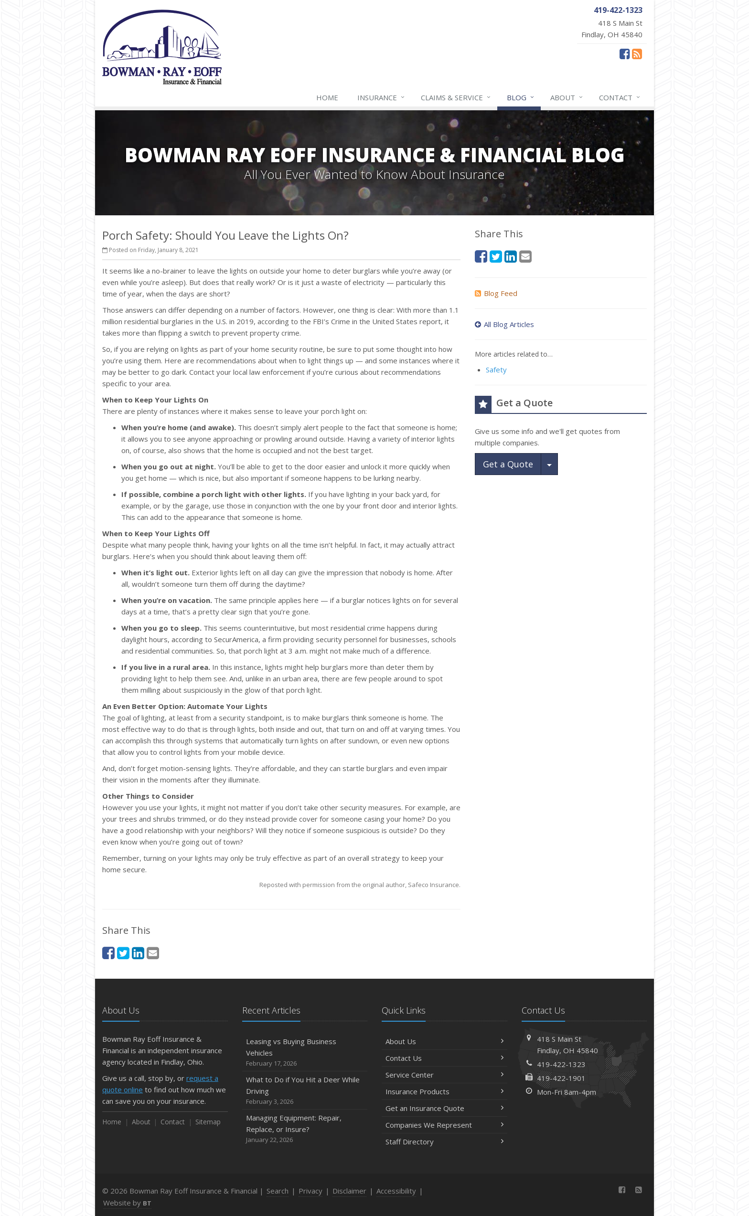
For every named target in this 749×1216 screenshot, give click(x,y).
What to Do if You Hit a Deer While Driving (305, 1091)
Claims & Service (456, 97)
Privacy (310, 1190)
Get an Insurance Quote (444, 1108)
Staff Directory (444, 1141)
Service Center (444, 1074)
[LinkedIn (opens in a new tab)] (138, 952)
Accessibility (396, 1190)
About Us (444, 1041)
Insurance (381, 97)
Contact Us (444, 1058)
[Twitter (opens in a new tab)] (123, 952)
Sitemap (208, 1121)
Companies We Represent (444, 1125)
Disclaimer (349, 1190)
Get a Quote (508, 464)
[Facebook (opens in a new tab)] (625, 53)
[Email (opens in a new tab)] (153, 952)
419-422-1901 (561, 1078)
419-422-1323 (561, 1064)
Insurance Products (444, 1091)
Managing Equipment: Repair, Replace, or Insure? (305, 1129)
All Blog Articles (504, 324)
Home (327, 97)
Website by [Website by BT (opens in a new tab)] (127, 1202)
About (567, 97)
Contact (620, 97)
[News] (637, 53)
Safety (496, 369)
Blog (521, 97)
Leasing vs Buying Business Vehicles (305, 1052)
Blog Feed (496, 293)
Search (278, 1190)
